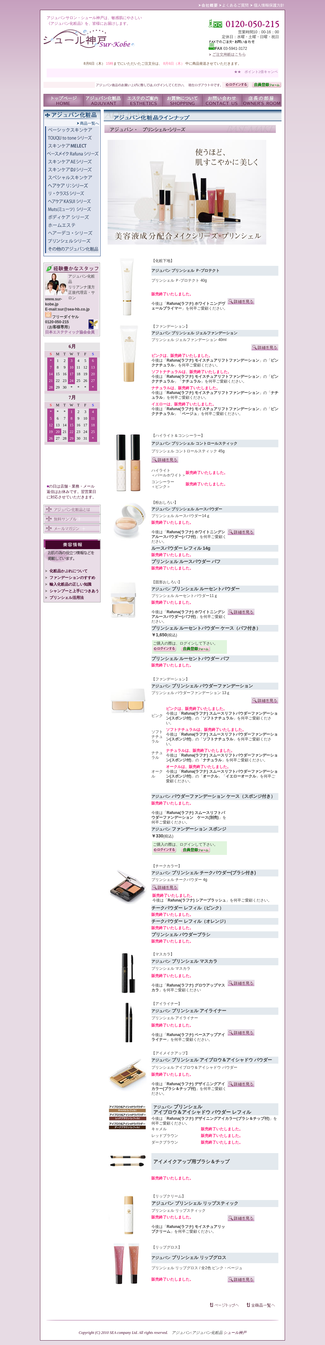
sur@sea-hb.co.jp (74, 309)
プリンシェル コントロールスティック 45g (188, 451)
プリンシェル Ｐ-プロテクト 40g (179, 280)
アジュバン (181, 1332)
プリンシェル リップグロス (175, 1268)
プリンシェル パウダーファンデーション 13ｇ (190, 693)
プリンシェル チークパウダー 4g (179, 879)
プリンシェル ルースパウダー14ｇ (180, 516)
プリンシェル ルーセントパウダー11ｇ (184, 596)
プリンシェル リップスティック (178, 1210)
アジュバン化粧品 (207, 1332)
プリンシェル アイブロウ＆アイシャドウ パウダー (194, 1067)
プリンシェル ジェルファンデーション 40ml (189, 340)
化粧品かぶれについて (66, 571)
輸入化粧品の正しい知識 (68, 584)
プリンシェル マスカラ (170, 968)
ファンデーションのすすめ (70, 577)
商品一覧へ (88, 123)
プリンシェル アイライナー (174, 1018)
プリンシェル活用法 (64, 597)
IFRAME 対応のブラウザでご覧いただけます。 (72, 410)
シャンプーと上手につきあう (72, 591)
